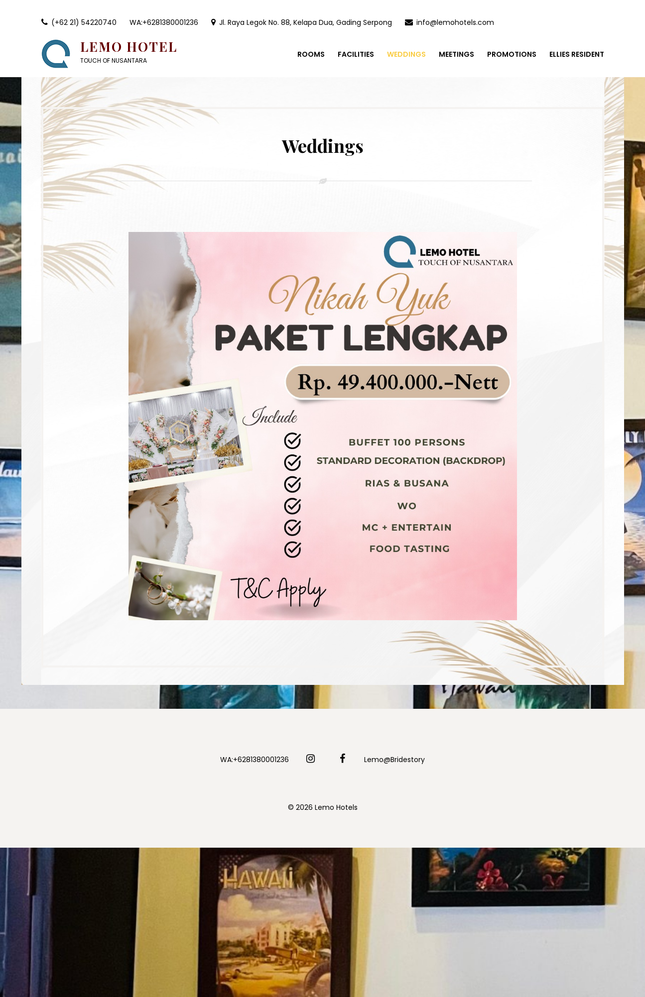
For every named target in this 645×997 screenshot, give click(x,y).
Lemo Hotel (128, 46)
